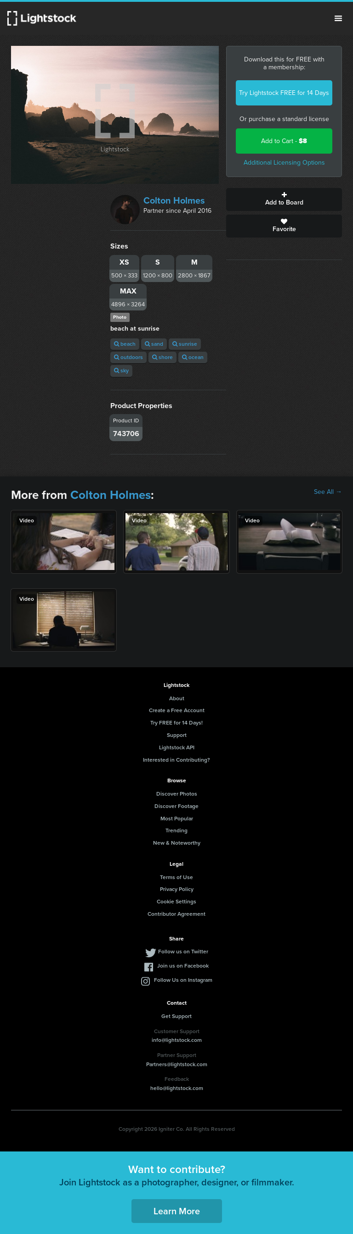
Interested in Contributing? (176, 760)
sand (154, 344)
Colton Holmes (174, 200)
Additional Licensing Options (284, 162)
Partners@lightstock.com (176, 1064)
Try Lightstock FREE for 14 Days (284, 93)
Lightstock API (176, 747)
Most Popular (176, 818)
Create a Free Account (177, 710)
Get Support (176, 1016)
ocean (193, 357)
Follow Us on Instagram (183, 980)
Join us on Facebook (183, 966)
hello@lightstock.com (176, 1088)
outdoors (128, 357)
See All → (328, 492)
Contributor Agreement (176, 914)
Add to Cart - (284, 141)
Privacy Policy (177, 889)
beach (125, 344)
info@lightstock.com (177, 1040)
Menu (338, 18)
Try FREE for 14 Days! (176, 723)
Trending (176, 830)
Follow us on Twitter (183, 951)
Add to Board (284, 199)
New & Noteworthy (176, 843)
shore (162, 357)
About (176, 698)
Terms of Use (176, 877)
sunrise (184, 344)
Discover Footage (176, 806)
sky (121, 370)
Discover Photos (176, 794)
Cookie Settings (176, 901)
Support (177, 735)
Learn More (177, 1211)
